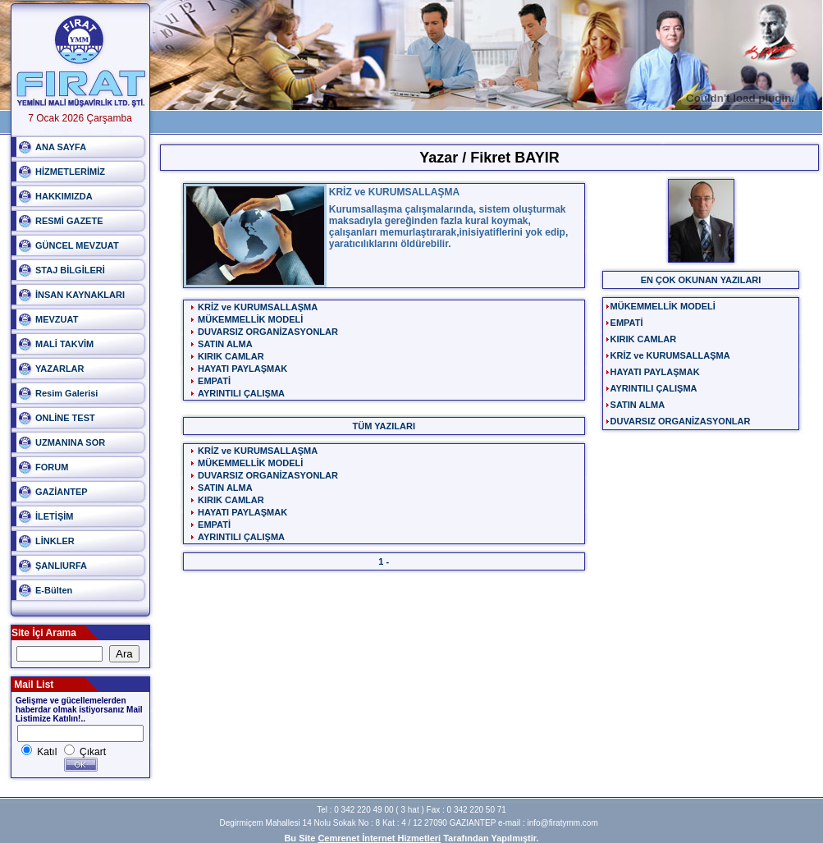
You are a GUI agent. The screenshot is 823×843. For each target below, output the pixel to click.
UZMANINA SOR (70, 442)
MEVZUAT (56, 319)
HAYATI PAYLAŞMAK (242, 368)
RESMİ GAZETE (69, 221)
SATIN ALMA (225, 344)
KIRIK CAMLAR (231, 356)
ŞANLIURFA (61, 565)
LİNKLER (55, 541)
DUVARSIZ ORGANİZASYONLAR (268, 332)
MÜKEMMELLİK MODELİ (250, 319)
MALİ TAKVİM (64, 344)
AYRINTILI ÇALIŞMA (241, 393)
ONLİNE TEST (65, 418)
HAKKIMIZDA (64, 196)
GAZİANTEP (61, 492)
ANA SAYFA (60, 147)
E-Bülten (53, 590)
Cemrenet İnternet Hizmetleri (379, 838)
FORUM (51, 467)
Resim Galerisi (66, 393)
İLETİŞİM (54, 516)
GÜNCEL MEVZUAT (77, 245)
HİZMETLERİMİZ (70, 171)
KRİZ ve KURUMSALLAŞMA (258, 307)
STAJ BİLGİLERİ (70, 270)
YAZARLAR (60, 368)
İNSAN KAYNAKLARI (80, 295)
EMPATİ (214, 381)
